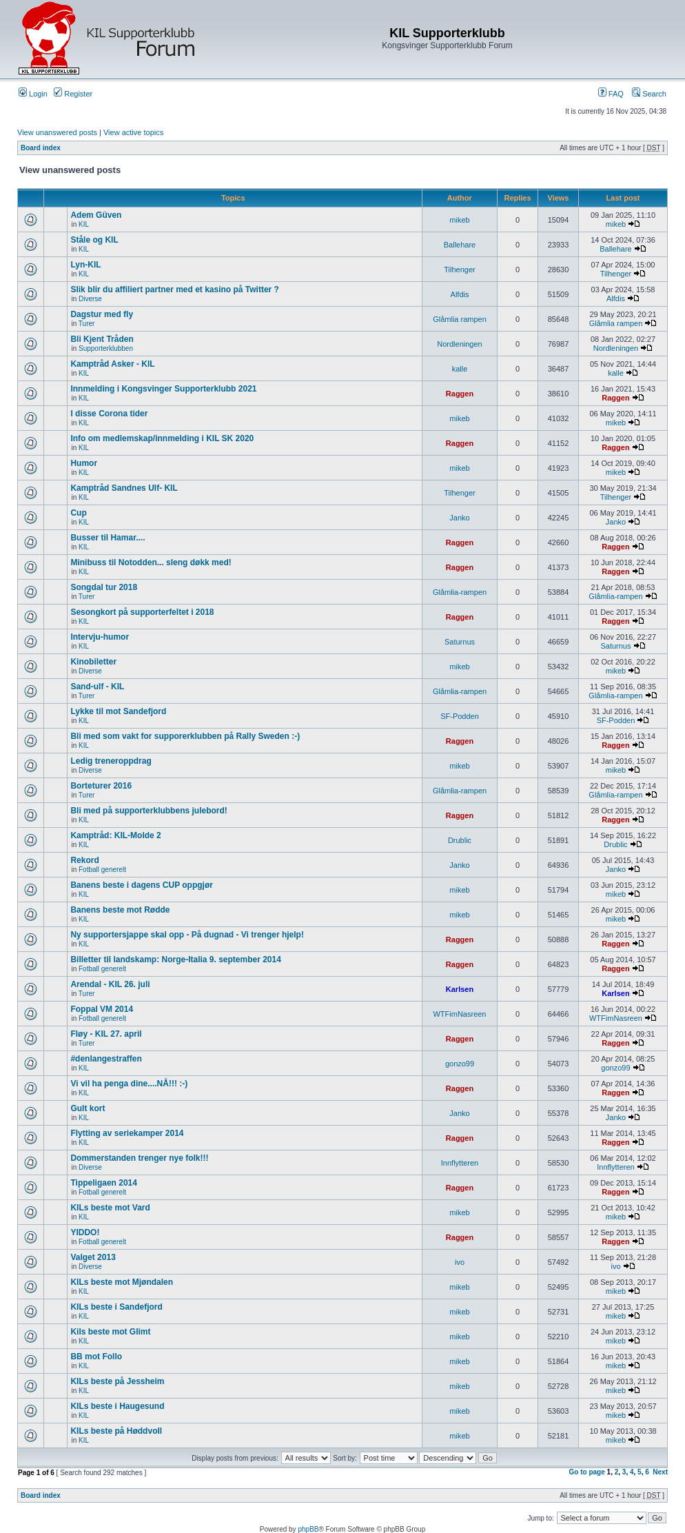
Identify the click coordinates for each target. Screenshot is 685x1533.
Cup (78, 513)
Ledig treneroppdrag (110, 761)
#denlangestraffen (105, 1059)
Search (649, 94)
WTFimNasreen (459, 1014)
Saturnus (459, 642)
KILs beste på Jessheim (117, 1381)
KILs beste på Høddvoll (116, 1431)
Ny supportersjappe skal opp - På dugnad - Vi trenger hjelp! (187, 935)
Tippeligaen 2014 (103, 1183)
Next (660, 1472)
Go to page (587, 1472)
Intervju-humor (99, 637)
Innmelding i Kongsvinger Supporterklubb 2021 (163, 389)
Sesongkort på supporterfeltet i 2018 (142, 612)
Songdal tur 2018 (103, 587)
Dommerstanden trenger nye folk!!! (139, 1158)
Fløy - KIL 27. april (105, 1034)
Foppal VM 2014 (101, 1009)
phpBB (308, 1529)
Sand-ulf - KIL (97, 686)
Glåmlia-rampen (460, 592)
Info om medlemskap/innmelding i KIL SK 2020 (162, 438)
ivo (459, 1262)
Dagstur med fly (101, 314)
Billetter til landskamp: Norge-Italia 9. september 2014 (175, 959)
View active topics (133, 132)
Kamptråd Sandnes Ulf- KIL (123, 488)
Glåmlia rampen (460, 319)
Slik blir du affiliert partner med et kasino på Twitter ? (174, 289)
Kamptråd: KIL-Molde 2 (115, 835)
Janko (459, 518)
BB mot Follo (96, 1356)
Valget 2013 (92, 1257)
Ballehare (460, 245)
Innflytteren (459, 1163)
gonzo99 (459, 1063)
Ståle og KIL (94, 240)
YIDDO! (84, 1232)
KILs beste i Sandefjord (116, 1307)
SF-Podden (459, 716)
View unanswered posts (57, 132)
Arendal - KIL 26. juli (110, 984)
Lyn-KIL (85, 265)
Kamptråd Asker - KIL (112, 364)
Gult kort (87, 1108)
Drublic (459, 840)
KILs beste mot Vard (110, 1207)
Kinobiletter (93, 662)
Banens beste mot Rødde (120, 910)
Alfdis (460, 294)
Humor (83, 463)
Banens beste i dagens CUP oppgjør (141, 885)
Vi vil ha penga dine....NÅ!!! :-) (128, 1083)
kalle (460, 369)
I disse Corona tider (108, 413)
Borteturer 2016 (101, 786)
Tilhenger (459, 269)
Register (73, 94)
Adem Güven (95, 215)
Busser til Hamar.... (107, 537)
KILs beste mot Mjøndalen (121, 1282)
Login (33, 94)
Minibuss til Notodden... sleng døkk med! (150, 562)
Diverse (90, 299)
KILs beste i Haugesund (117, 1406)
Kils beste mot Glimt (110, 1332)
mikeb (459, 220)
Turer (87, 323)
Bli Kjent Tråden (101, 339)
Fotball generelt (102, 869)
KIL (84, 224)
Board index (41, 148)
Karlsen (459, 989)
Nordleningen (459, 344)
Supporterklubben (106, 348)
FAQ (611, 94)
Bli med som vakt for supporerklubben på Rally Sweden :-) (185, 736)
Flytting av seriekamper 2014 (126, 1133)
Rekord (84, 860)
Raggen (459, 393)
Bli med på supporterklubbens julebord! (148, 810)
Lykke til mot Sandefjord (118, 711)
